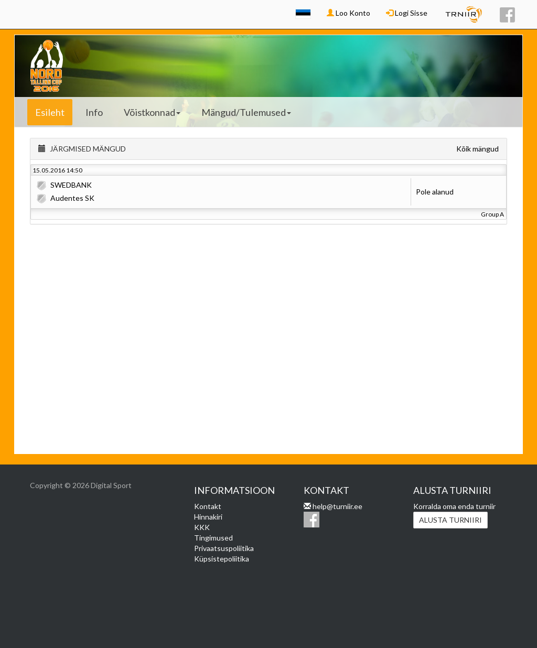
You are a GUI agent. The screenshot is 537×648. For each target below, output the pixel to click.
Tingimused (213, 537)
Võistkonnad (152, 112)
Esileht (50, 112)
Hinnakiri (208, 516)
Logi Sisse (406, 12)
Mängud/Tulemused (246, 112)
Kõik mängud (477, 148)
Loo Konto (348, 12)
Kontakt (207, 506)
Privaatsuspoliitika (224, 548)
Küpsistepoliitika (221, 558)
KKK (202, 527)
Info (94, 112)
